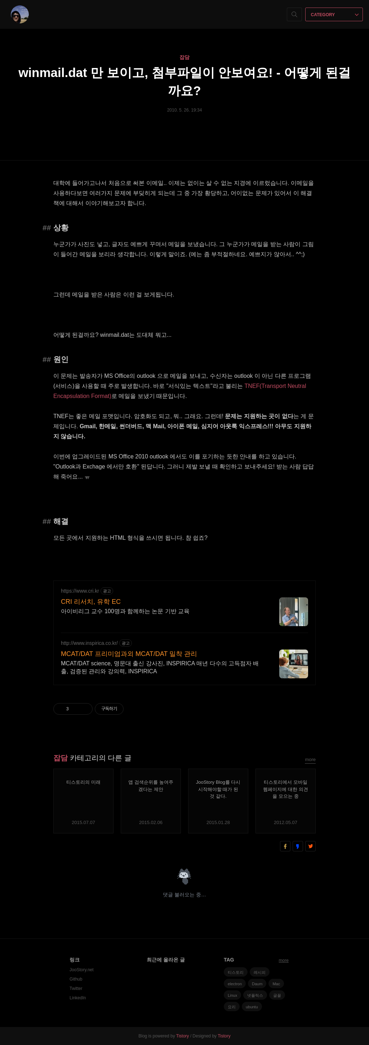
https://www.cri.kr (80, 591)
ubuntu (252, 1007)
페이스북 (285, 846)
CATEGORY (335, 14)
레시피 (260, 972)
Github (76, 979)
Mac (276, 984)
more (310, 759)
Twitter (76, 988)
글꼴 (277, 995)
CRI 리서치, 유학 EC (91, 601)
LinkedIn (78, 997)
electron (235, 984)
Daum (257, 984)
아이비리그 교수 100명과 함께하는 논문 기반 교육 (125, 611)
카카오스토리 (298, 846)
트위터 (310, 846)
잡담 (184, 57)
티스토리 (236, 972)
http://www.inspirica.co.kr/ (89, 643)
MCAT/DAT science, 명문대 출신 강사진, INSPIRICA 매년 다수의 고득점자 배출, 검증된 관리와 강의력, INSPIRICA (160, 667)
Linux (232, 995)
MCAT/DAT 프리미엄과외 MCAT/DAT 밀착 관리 (129, 653)
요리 (232, 1007)
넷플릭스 (255, 995)
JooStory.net (81, 969)
